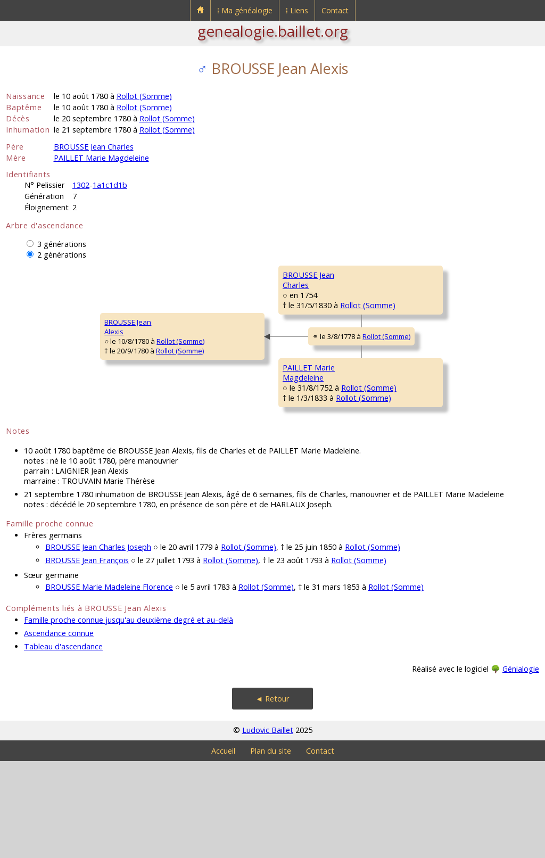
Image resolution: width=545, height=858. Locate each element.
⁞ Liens (297, 10)
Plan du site (270, 848)
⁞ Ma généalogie (244, 10)
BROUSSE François (402, 274)
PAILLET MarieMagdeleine (215, 439)
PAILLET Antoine (398, 402)
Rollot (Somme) (144, 96)
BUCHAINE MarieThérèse (399, 471)
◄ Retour (272, 795)
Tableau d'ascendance (63, 743)
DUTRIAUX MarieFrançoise (399, 343)
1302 (80, 185)
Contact (335, 10)
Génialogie (520, 766)
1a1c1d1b (110, 185)
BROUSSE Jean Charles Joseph (98, 644)
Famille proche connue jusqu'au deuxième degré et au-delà (128, 717)
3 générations (61, 244)
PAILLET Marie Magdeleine (101, 158)
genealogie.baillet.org (272, 31)
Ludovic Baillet (267, 827)
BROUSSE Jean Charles (94, 147)
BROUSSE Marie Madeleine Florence (109, 684)
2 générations (61, 255)
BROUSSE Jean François (87, 657)
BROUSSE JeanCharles (216, 311)
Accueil (223, 848)
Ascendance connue (59, 730)
